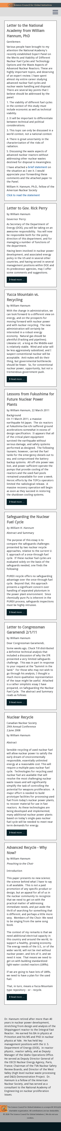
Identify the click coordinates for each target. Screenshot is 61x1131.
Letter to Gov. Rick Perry (27, 208)
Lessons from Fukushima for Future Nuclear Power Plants (30, 399)
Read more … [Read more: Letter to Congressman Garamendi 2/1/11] (16, 702)
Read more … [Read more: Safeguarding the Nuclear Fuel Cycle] (16, 612)
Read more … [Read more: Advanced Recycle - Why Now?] (16, 997)
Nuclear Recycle (20, 717)
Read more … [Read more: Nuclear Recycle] (16, 832)
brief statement (37, 167)
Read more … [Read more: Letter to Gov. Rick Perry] (16, 279)
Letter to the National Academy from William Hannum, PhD (25, 30)
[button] (55, 12)
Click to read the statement (23, 195)
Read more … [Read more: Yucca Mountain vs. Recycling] (16, 379)
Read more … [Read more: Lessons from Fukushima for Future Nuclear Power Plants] (16, 502)
